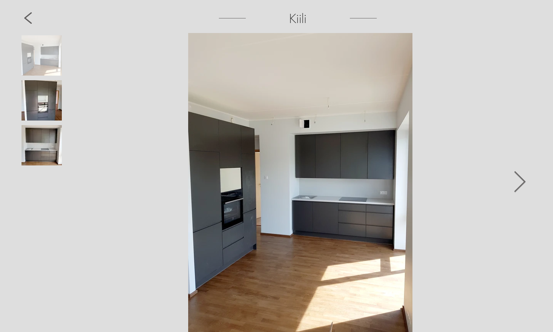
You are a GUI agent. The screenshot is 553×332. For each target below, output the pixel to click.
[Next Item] (520, 182)
